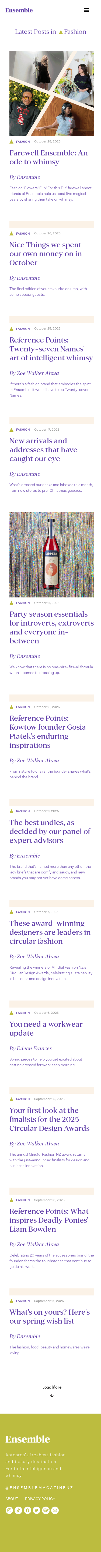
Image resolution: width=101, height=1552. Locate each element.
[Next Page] (51, 1389)
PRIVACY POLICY (40, 1499)
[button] (86, 10)
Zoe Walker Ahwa (38, 373)
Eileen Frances (34, 1048)
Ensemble (28, 177)
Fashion (23, 142)
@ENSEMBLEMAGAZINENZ (39, 1487)
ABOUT (11, 1499)
